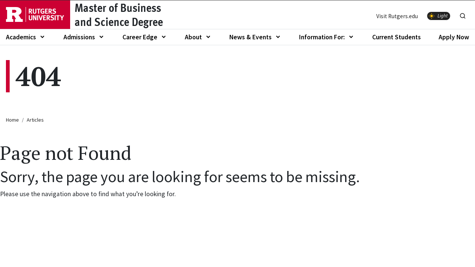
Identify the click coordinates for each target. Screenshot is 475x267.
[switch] (439, 15)
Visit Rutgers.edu (397, 16)
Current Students (396, 37)
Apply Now (454, 37)
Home (12, 119)
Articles (35, 119)
